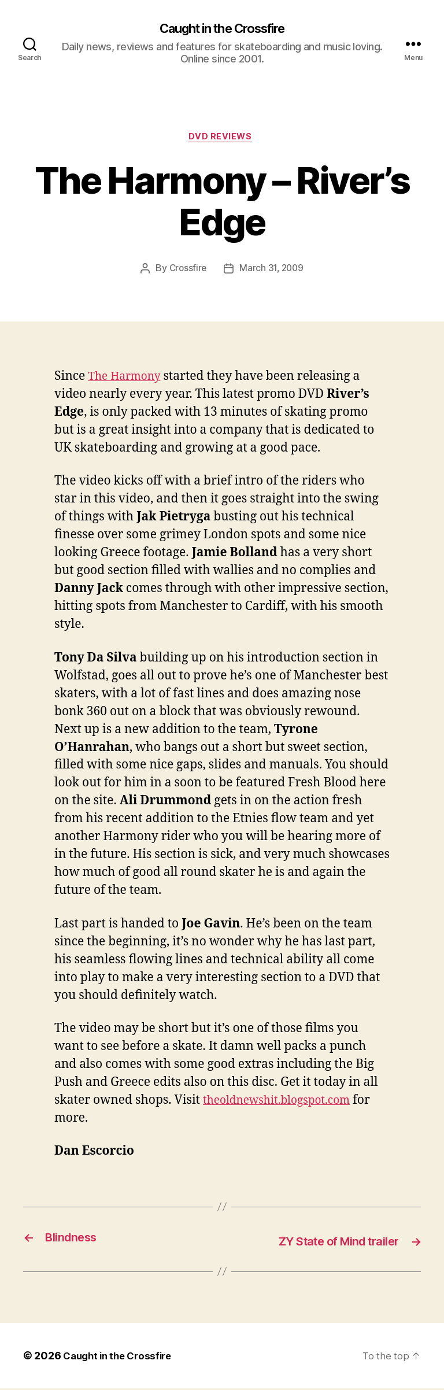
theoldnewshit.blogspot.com (284, 1103)
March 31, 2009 (272, 272)
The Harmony (128, 379)
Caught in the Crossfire (222, 29)
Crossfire (186, 272)
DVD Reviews (222, 139)
